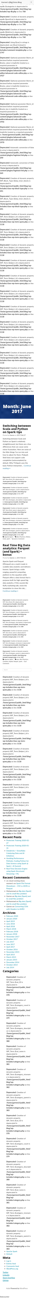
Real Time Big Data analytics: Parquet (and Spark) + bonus (16, 550)
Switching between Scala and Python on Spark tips (17, 429)
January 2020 (11, 919)
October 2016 (12, 949)
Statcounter (4, 1297)
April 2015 (10, 954)
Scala (4, 539)
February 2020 (12, 916)
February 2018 (12, 931)
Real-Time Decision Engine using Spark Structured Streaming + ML (16, 871)
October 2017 (12, 939)
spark (8, 539)
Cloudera (5, 661)
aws (18, 659)
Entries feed (11, 1263)
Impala (11, 661)
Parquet (16, 661)
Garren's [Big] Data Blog (11, 2)
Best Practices (21, 537)
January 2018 (11, 934)
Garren (12, 435)
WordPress (24, 1288)
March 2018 (11, 929)
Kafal (8, 1288)
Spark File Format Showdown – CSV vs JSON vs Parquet (18, 886)
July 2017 (10, 942)
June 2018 (10, 924)
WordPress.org (12, 1269)
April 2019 (10, 921)
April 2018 (10, 926)
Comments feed (12, 1266)
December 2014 (12, 962)
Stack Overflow (9, 1278)
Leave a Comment (19, 539)
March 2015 (11, 957)
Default (9, 1254)
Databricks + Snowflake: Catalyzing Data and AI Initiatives (15, 853)
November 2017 (12, 936)
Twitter (5, 1272)
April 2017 (10, 947)
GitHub (6, 1280)
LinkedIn (6, 1275)
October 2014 (12, 965)
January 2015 (11, 960)
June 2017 (10, 944)
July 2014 (10, 967)
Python (28, 537)
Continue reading (10, 591)
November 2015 (12, 952)
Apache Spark (9, 537)
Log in (8, 1261)
